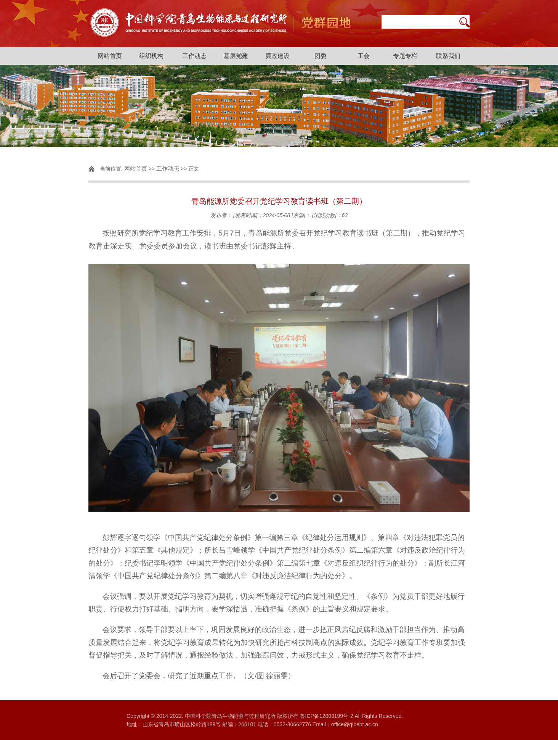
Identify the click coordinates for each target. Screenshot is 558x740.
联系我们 (448, 56)
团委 (320, 56)
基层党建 (236, 56)
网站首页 (110, 56)
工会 (364, 56)
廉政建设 (277, 56)
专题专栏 (405, 56)
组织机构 (151, 56)
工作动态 (194, 56)
